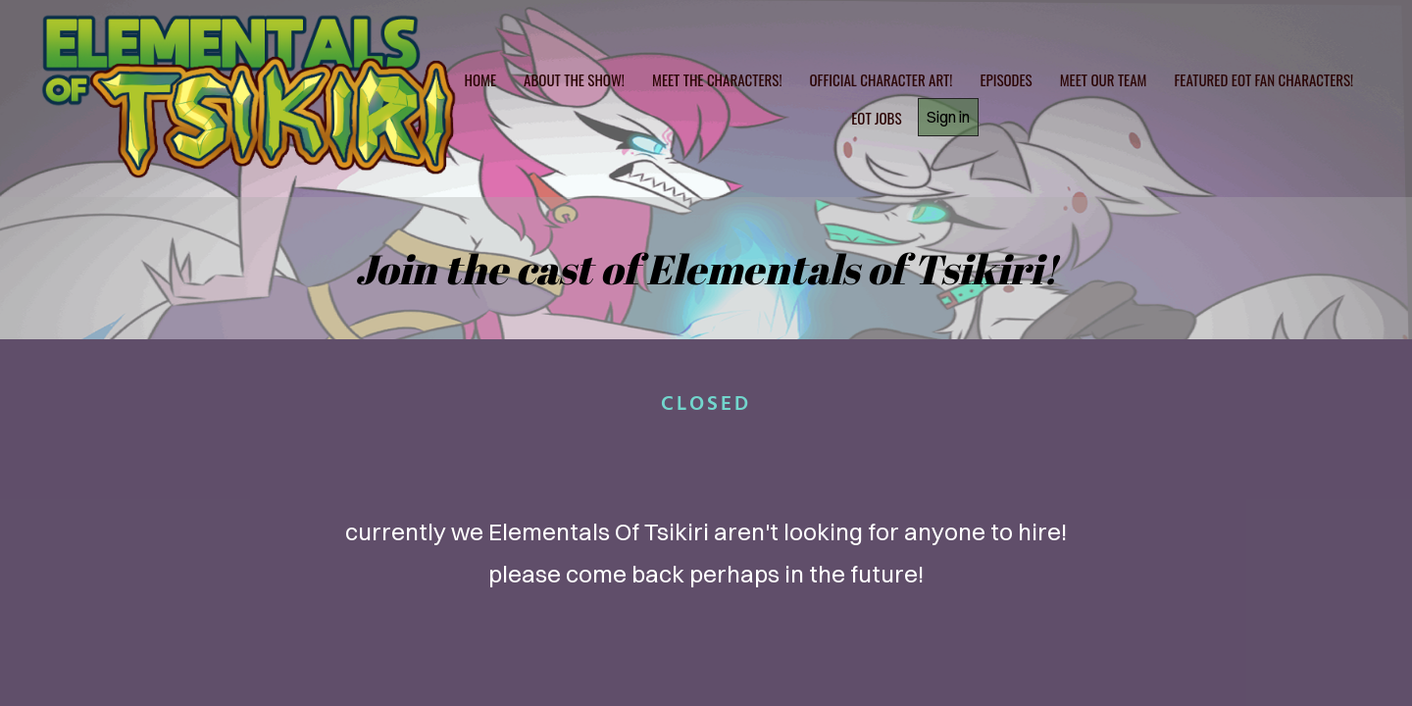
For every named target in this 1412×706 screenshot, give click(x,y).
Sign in (948, 116)
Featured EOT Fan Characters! (1263, 79)
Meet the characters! (717, 79)
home (481, 79)
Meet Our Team (1103, 79)
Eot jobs (876, 117)
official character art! (881, 79)
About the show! (574, 79)
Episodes (1006, 79)
